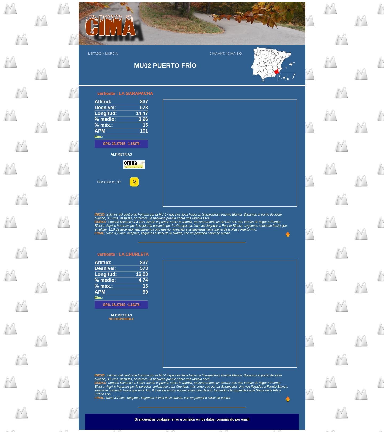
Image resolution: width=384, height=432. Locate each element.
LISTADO (94, 54)
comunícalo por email (233, 419)
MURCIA (111, 54)
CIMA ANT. (217, 54)
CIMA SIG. (235, 54)
